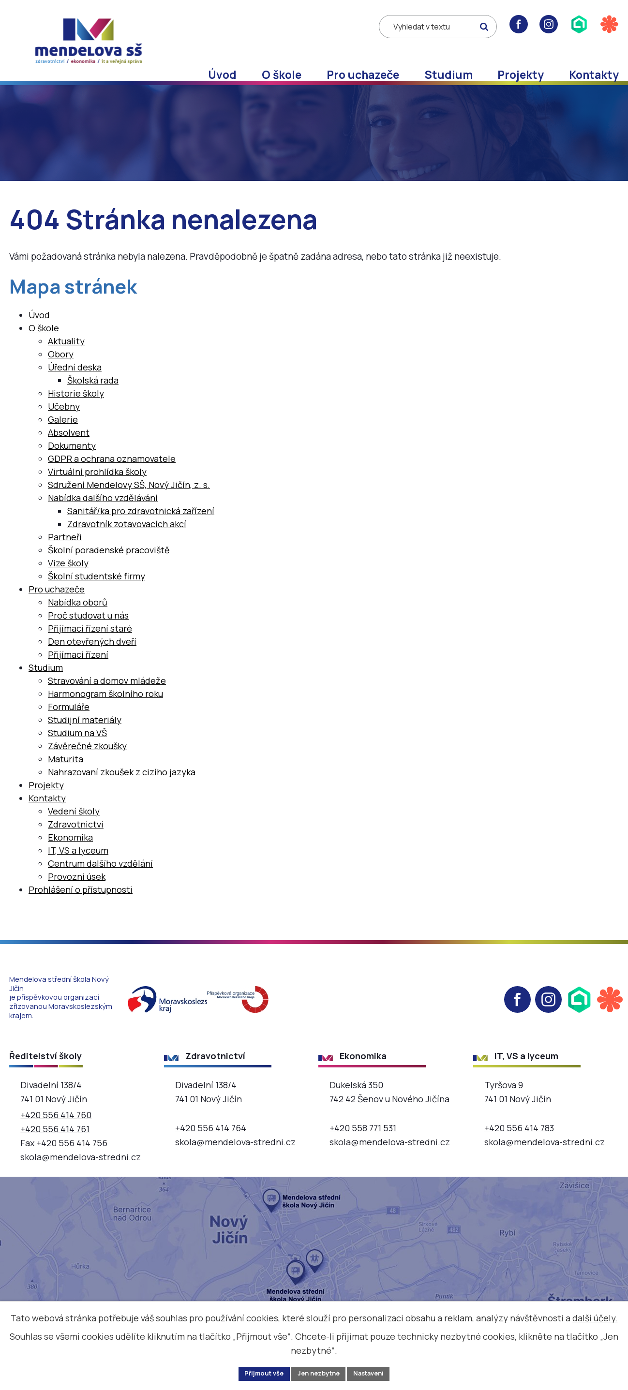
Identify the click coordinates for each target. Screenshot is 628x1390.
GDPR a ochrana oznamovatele (112, 478)
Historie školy (76, 412)
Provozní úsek (76, 896)
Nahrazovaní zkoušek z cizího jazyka (121, 791)
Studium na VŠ (77, 752)
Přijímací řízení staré (90, 647)
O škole (281, 74)
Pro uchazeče (363, 74)
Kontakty (594, 74)
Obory (61, 373)
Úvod (222, 74)
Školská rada (93, 399)
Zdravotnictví (76, 843)
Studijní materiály (84, 739)
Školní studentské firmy (96, 595)
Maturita (65, 778)
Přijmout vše (258, 1372)
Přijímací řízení (78, 674)
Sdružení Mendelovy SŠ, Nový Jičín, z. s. (129, 504)
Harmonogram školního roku (105, 713)
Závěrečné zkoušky (87, 765)
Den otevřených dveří (92, 660)
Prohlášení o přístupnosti (81, 909)
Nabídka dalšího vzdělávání (103, 517)
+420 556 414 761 (55, 1148)
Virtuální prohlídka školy (97, 491)
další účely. (595, 1316)
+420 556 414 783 (519, 1147)
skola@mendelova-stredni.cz (80, 1176)
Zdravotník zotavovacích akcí (126, 543)
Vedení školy (74, 830)
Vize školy (68, 582)
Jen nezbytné (318, 1372)
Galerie (63, 438)
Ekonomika (70, 856)
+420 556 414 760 (55, 1134)
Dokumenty (72, 465)
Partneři (65, 556)
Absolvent (69, 452)
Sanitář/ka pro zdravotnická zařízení (140, 530)
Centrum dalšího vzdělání (100, 882)
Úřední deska (75, 386)
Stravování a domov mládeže (107, 700)
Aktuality (66, 360)
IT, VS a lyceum (78, 869)
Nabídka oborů (77, 621)
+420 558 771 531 (362, 1147)
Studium (448, 74)
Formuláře (69, 726)
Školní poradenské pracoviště (109, 569)
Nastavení (374, 1372)
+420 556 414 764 (210, 1147)
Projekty (520, 74)
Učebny (64, 425)
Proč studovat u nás (88, 634)
